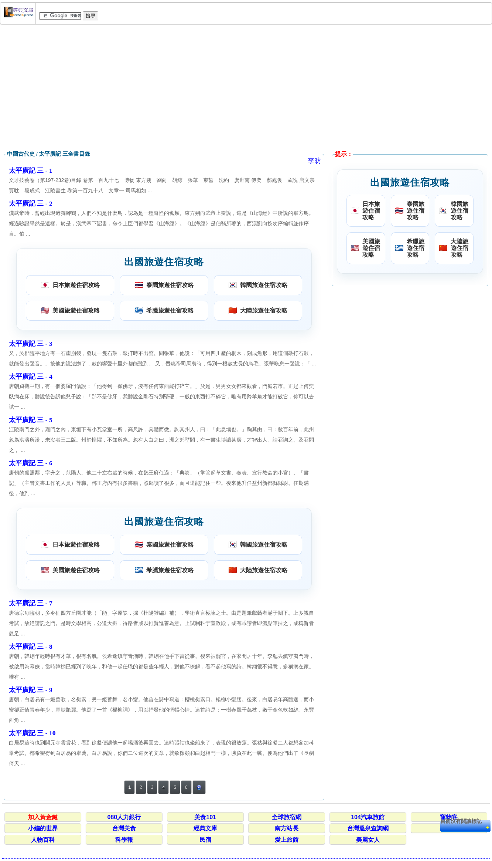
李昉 (314, 161)
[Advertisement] (246, 91)
